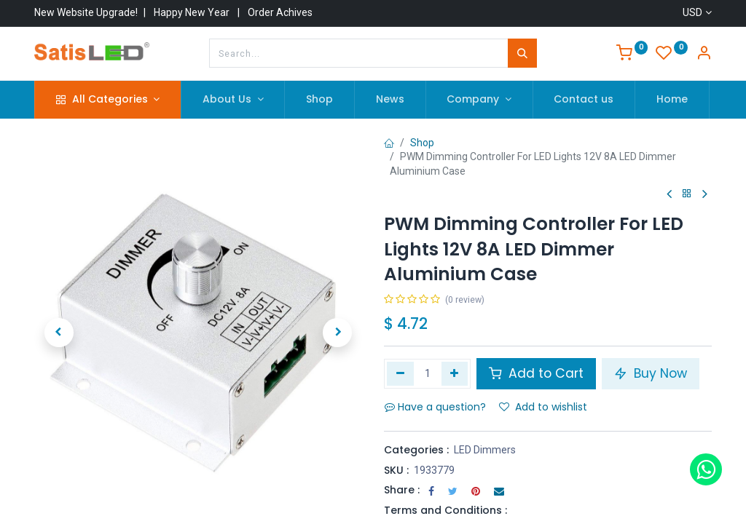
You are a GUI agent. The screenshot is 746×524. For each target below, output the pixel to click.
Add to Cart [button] (536, 373)
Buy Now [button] (650, 373)
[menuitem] (319, 100)
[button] (59, 332)
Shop (422, 142)
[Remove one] (400, 373)
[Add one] (454, 373)
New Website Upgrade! (86, 12)
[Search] (522, 53)
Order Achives (280, 12)
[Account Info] (704, 54)
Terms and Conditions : (445, 510)
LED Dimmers (485, 450)
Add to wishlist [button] (543, 407)
